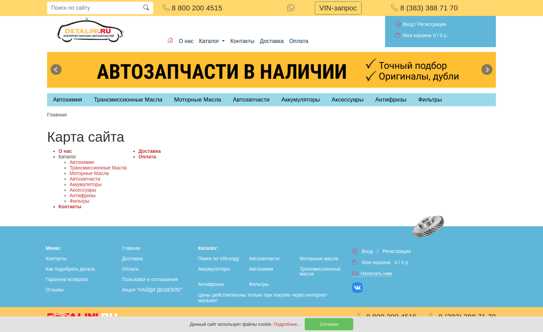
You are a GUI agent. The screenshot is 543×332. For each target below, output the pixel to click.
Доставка (272, 41)
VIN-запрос (338, 8)
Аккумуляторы (86, 184)
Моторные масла (319, 258)
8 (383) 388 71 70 (424, 8)
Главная (131, 248)
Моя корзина (417, 35)
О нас (186, 41)
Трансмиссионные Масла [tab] (128, 99)
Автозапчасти (251, 99)
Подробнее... (288, 324)
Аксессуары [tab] (348, 99)
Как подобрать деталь (70, 269)
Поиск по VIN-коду (218, 258)
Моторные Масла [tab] (197, 99)
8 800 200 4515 (192, 8)
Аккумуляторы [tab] (300, 99)
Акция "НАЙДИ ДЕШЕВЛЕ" (152, 289)
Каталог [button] (210, 41)
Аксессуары (83, 190)
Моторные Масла (89, 173)
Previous (56, 69)
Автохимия (82, 162)
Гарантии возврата (67, 279)
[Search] (93, 8)
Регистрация (432, 24)
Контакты (242, 41)
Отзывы (54, 289)
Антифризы (83, 195)
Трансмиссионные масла (320, 271)
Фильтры (430, 99)
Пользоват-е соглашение (150, 279)
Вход (408, 24)
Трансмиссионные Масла (98, 168)
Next (486, 69)
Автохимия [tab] (67, 99)
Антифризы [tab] (391, 99)
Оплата (298, 41)
